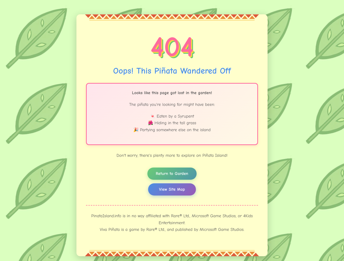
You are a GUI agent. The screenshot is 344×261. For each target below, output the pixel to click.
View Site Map (172, 189)
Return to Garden (172, 173)
